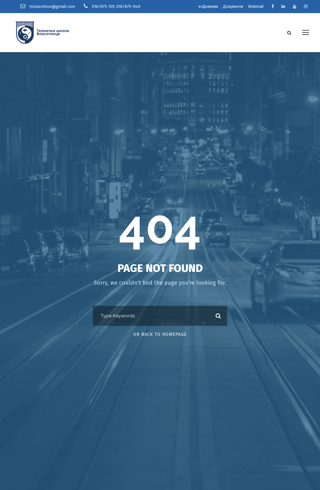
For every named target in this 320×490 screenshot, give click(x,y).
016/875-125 (103, 6)
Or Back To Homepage (160, 333)
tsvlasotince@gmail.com (52, 6)
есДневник (208, 6)
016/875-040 (128, 6)
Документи (233, 6)
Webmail (256, 6)
